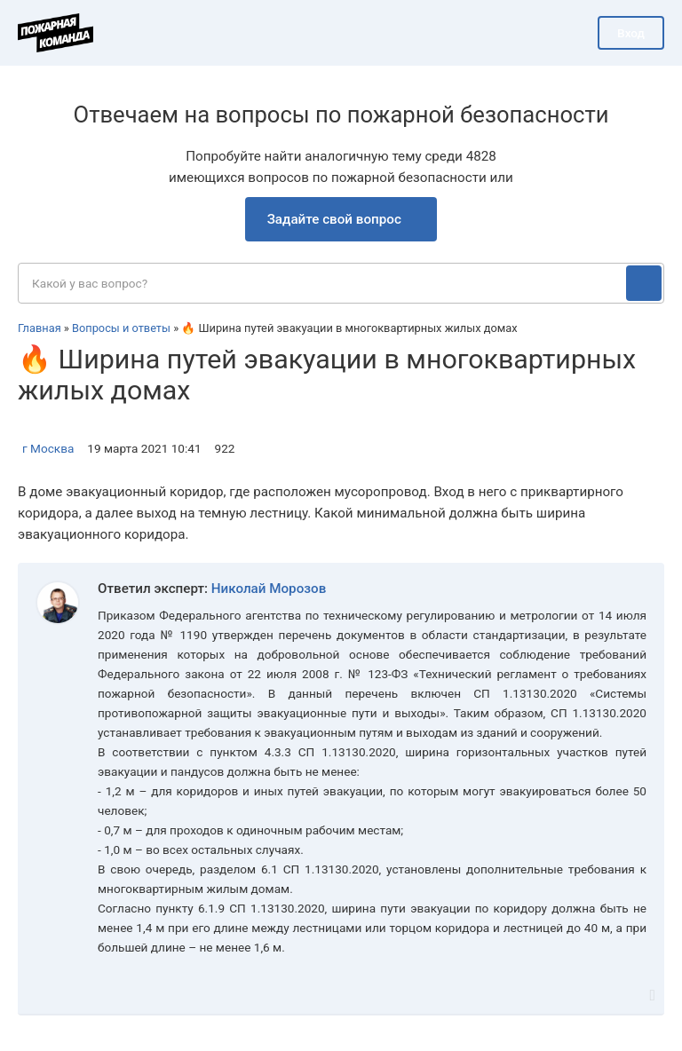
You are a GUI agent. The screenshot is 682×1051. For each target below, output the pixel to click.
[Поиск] (644, 283)
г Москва (48, 448)
